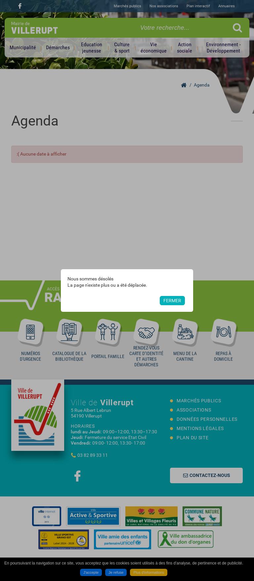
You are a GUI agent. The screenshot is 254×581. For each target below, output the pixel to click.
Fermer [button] (172, 300)
